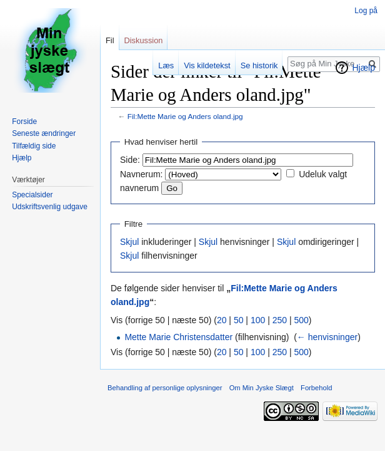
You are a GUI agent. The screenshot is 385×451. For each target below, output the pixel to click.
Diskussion (143, 40)
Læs (166, 65)
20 (222, 320)
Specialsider (32, 194)
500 (301, 320)
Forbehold (316, 387)
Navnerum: (141, 174)
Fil (110, 40)
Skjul (129, 242)
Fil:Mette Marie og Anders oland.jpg (185, 116)
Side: (130, 160)
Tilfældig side (34, 146)
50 (239, 320)
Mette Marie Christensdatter (178, 337)
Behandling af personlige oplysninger (165, 387)
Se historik (259, 65)
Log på (366, 10)
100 (258, 320)
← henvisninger (327, 337)
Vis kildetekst (207, 65)
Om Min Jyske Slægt (261, 387)
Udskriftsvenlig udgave (50, 206)
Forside (24, 121)
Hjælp (363, 68)
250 (279, 320)
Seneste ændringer (44, 133)
